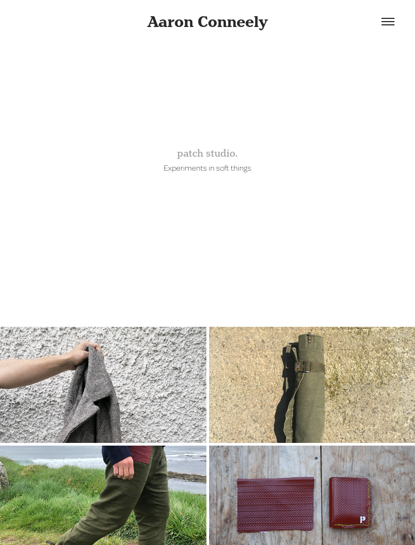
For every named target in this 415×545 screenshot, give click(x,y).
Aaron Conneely (207, 22)
